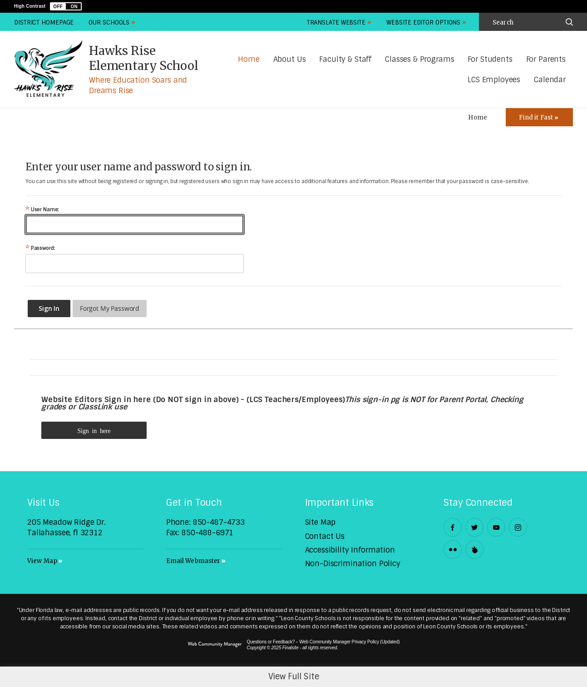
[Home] (248, 60)
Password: (40, 248)
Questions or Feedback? (271, 641)
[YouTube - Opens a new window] (496, 527)
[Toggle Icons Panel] (539, 117)
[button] (66, 6)
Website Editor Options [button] (423, 22)
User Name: (42, 210)
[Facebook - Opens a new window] (453, 527)
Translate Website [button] (336, 22)
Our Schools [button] (109, 22)
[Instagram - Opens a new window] (518, 527)
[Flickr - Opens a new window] (453, 549)
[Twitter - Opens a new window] (474, 527)
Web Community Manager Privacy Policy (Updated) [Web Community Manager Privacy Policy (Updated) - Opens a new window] (349, 641)
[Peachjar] (474, 549)
